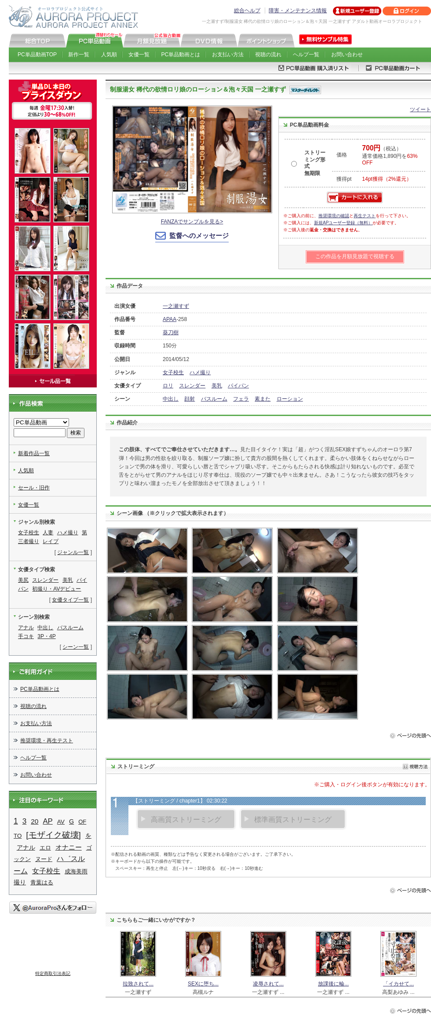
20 (34, 821)
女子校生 (173, 372)
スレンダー (192, 386)
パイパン (238, 386)
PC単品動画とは (181, 54)
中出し (171, 399)
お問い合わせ (347, 54)
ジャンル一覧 (73, 552)
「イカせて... (398, 984)
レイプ (50, 541)
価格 (341, 155)
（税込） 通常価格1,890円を (389, 156)
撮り (20, 882)
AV (61, 821)
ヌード (43, 859)
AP (47, 821)
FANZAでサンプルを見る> (192, 222)
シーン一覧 (75, 647)
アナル (26, 627)
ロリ (168, 386)
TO (18, 835)
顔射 (189, 399)
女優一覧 (139, 54)
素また (262, 399)
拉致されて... (138, 984)
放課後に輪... (333, 984)
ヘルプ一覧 (306, 54)
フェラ (241, 399)
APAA (169, 319)
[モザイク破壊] (53, 835)
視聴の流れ (268, 54)
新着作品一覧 (34, 453)
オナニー (68, 847)
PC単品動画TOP (37, 54)
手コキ (26, 636)
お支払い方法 (228, 54)
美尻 (23, 580)
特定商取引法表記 (52, 973)
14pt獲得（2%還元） (387, 179)
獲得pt (343, 179)
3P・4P (46, 636)
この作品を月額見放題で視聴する (354, 256)
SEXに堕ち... (203, 984)
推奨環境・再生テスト (46, 740)
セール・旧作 (34, 488)
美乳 (217, 386)
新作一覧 (78, 54)
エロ (45, 847)
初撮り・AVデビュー (56, 589)
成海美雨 (76, 871)
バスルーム (214, 399)
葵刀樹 (171, 332)
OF (82, 821)
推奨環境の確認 (333, 215)
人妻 (48, 532)
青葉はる (41, 882)
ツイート (420, 109)
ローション (290, 399)
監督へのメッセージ (199, 235)
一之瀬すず (176, 306)
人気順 (109, 54)
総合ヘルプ (247, 10)
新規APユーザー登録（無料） (343, 222)
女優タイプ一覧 (70, 600)
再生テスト (365, 215)
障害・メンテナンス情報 (298, 10)
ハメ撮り (200, 372)
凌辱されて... (268, 984)
